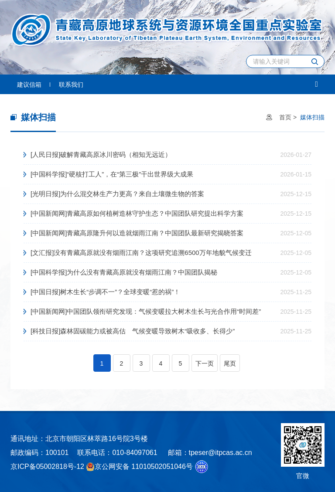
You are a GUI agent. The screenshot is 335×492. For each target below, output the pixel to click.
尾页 (230, 363)
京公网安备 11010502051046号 (139, 466)
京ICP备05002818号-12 (47, 466)
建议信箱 (29, 84)
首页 (285, 117)
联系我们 (71, 84)
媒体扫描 (312, 117)
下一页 (204, 363)
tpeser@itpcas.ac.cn (220, 452)
